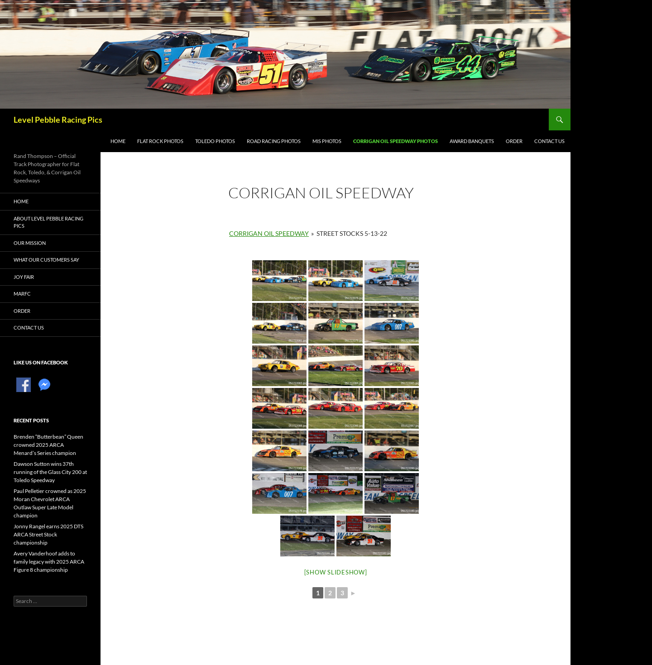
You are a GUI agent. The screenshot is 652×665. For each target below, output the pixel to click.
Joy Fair (24, 277)
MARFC (22, 294)
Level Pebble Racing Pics (58, 119)
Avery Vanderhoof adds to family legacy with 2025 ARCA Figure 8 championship (49, 561)
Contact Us (549, 141)
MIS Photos (326, 141)
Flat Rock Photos (160, 141)
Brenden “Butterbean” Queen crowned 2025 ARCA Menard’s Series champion (48, 444)
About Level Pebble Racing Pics (48, 222)
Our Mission (30, 243)
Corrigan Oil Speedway (269, 233)
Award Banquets (472, 141)
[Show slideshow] (335, 572)
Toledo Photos (215, 141)
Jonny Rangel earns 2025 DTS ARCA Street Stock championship (48, 534)
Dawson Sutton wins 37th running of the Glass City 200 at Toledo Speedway (50, 471)
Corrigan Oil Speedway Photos (395, 141)
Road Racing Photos (274, 141)
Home (117, 141)
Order (514, 141)
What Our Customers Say (46, 260)
